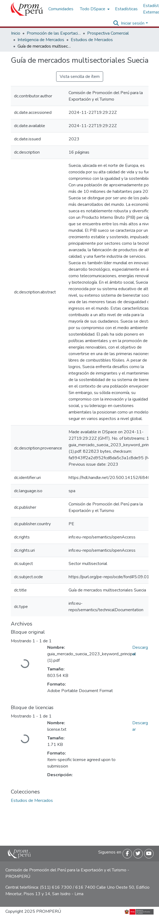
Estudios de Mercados (92, 40)
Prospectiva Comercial (108, 33)
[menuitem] (94, 9)
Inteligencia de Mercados (41, 40)
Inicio (15, 33)
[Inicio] (27, 9)
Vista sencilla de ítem (80, 77)
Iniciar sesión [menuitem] (132, 23)
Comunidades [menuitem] (60, 9)
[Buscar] (116, 23)
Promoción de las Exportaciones (54, 33)
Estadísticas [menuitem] (126, 9)
